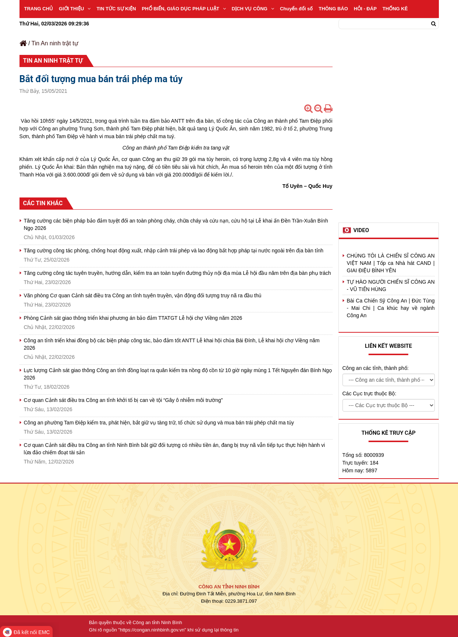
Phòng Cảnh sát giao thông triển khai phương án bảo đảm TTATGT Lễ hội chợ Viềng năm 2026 (133, 318)
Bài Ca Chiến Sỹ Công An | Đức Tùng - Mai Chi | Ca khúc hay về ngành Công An (391, 308)
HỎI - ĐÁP (365, 8)
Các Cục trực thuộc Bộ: (369, 393)
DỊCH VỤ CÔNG (253, 8)
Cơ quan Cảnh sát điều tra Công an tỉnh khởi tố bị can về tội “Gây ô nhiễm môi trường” (123, 400)
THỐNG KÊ (395, 8)
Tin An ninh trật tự (55, 43)
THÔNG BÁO (333, 8)
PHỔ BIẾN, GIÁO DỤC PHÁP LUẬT (184, 8)
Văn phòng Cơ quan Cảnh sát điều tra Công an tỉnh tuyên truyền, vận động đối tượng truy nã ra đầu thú (143, 295)
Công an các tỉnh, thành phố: (375, 368)
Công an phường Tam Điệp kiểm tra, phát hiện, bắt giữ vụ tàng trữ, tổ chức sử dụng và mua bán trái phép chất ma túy (159, 423)
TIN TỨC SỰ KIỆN (116, 8)
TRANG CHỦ (38, 8)
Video (361, 230)
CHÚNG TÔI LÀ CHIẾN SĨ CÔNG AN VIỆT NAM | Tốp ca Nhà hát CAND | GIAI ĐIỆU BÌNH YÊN (391, 263)
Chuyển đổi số (296, 8)
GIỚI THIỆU (74, 8)
